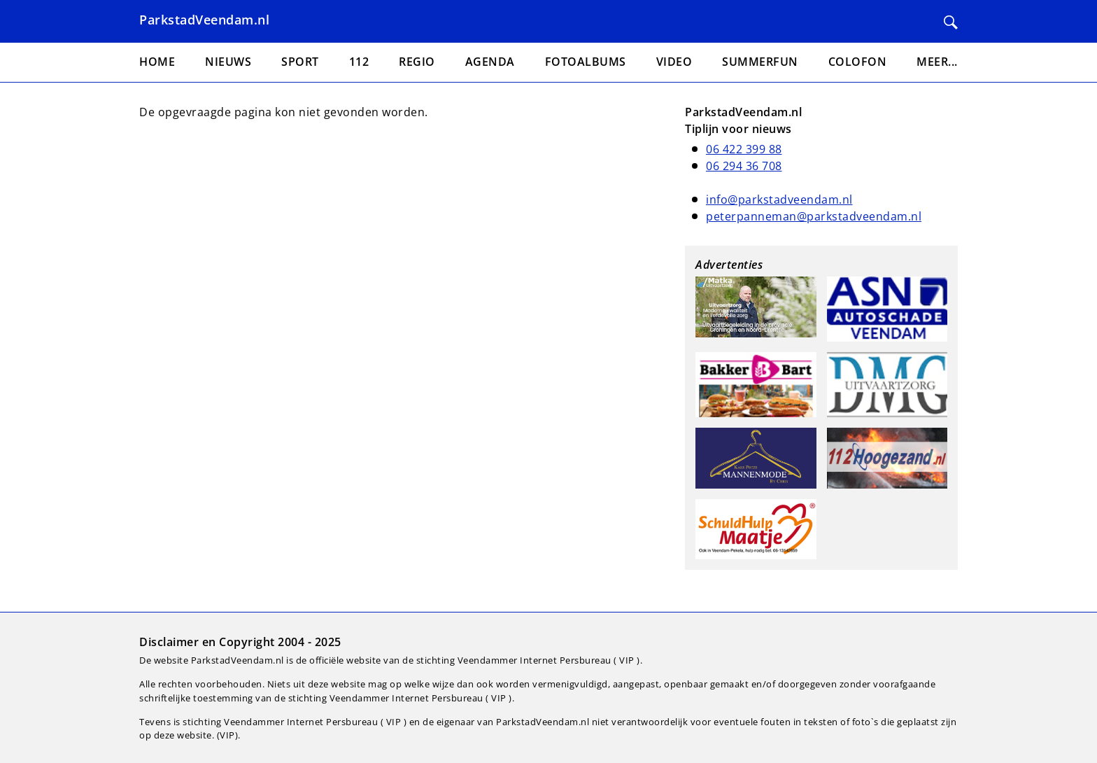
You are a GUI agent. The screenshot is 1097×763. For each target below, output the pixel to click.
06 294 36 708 (744, 166)
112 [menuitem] (359, 61)
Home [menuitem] (157, 61)
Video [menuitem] (674, 61)
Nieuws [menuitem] (228, 61)
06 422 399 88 (744, 149)
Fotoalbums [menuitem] (585, 61)
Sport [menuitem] (300, 61)
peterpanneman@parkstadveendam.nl (813, 216)
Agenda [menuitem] (490, 61)
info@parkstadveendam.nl (779, 199)
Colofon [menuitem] (857, 61)
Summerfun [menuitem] (760, 61)
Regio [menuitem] (417, 61)
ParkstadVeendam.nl (204, 19)
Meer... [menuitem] (937, 61)
